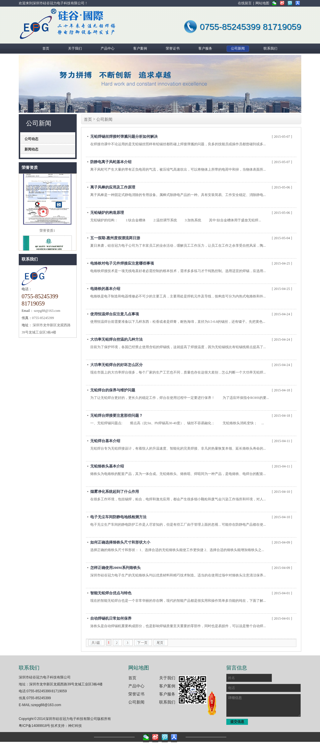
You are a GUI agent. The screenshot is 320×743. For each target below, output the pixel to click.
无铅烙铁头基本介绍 (107, 466)
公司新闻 (104, 119)
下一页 (142, 643)
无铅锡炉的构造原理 (107, 212)
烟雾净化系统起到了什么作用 (114, 491)
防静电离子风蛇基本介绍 (110, 162)
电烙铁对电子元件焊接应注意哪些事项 (122, 263)
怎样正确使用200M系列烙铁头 (115, 567)
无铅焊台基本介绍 (105, 441)
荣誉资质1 (47, 232)
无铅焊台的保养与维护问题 (112, 390)
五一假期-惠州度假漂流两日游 (115, 238)
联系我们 (30, 259)
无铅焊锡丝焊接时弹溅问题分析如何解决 (124, 136)
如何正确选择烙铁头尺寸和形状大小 (120, 542)
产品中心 (136, 686)
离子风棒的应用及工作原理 (112, 187)
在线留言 (245, 3)
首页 (88, 119)
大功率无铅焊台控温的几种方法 (116, 339)
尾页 (160, 643)
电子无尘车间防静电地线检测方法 (118, 517)
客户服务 (167, 694)
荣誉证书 (136, 694)
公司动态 (31, 139)
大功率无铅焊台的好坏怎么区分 (116, 365)
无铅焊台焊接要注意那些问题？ (116, 415)
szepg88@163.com (46, 705)
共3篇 (95, 643)
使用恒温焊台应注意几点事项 (114, 314)
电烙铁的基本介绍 (105, 288)
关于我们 (167, 678)
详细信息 (263, 705)
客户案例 (167, 686)
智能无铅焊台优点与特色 (110, 593)
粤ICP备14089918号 (34, 726)
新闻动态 (31, 149)
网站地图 (262, 3)
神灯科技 (75, 726)
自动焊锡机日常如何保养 (110, 618)
